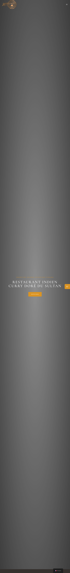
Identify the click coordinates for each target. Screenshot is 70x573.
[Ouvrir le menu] (66, 4)
